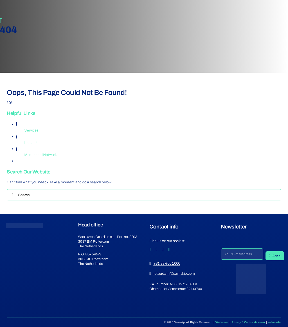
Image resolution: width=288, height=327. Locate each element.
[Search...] (144, 194)
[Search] (12, 194)
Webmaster (274, 322)
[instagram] (157, 249)
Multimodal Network (40, 155)
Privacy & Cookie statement (249, 322)
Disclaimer (221, 322)
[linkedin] (169, 249)
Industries (32, 143)
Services (31, 130)
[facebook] (150, 249)
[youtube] (163, 249)
